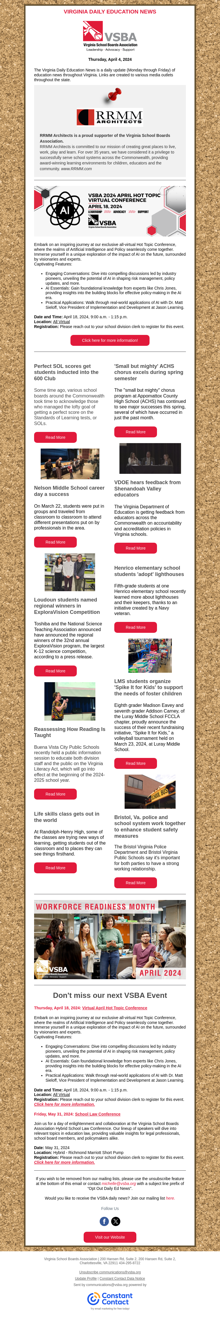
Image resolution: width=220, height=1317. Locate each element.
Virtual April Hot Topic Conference (114, 1008)
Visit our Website (110, 1237)
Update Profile (86, 1279)
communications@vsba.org (107, 1285)
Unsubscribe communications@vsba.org (110, 1272)
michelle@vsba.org (119, 1183)
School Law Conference (98, 1114)
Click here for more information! (110, 340)
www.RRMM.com (76, 168)
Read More (55, 437)
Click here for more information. (64, 1104)
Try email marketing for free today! (110, 1308)
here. (170, 1198)
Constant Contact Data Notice (122, 1279)
